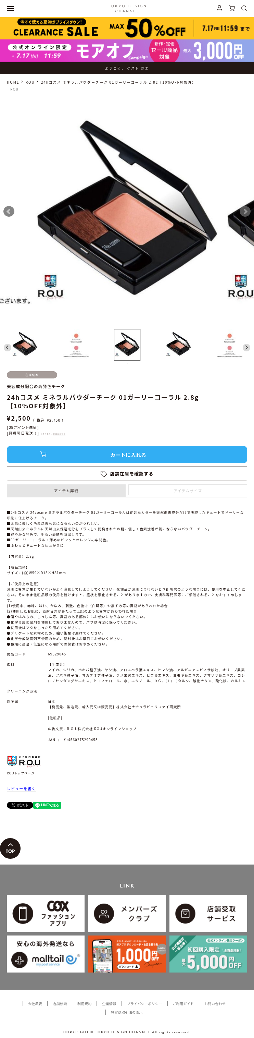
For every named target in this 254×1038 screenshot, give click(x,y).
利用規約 (84, 1003)
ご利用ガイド (183, 1003)
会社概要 (35, 1003)
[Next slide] (246, 347)
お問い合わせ (215, 1003)
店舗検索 (60, 1003)
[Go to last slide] (7, 347)
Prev (8, 211)
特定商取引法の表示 (127, 1012)
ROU (30, 82)
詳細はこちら (59, 434)
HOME (13, 82)
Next (245, 211)
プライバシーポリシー (144, 1003)
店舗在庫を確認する (132, 473)
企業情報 (109, 1003)
